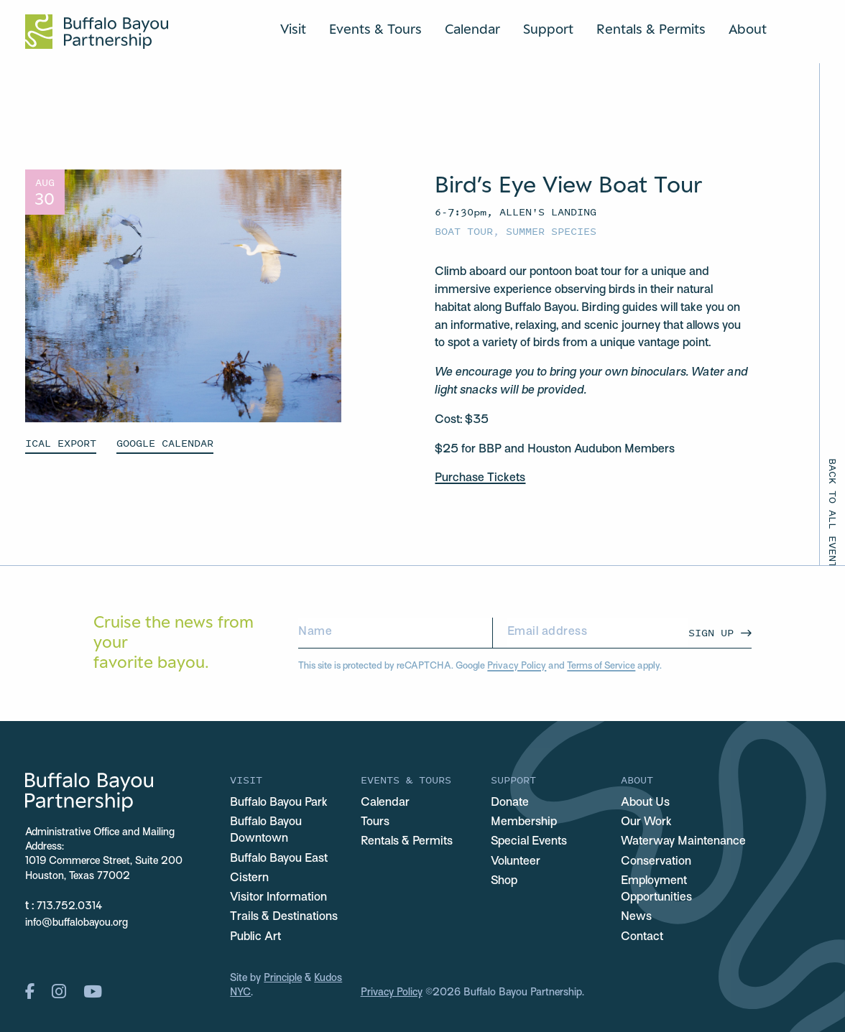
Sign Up (711, 632)
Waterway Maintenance (683, 841)
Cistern (249, 878)
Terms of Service (601, 666)
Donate (510, 803)
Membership (524, 822)
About (748, 29)
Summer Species (551, 230)
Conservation (656, 862)
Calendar (472, 29)
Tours (375, 822)
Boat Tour (464, 230)
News (636, 917)
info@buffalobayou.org (76, 923)
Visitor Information (278, 897)
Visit (293, 29)
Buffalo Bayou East (279, 859)
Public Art (255, 937)
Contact (642, 937)
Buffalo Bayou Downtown (266, 831)
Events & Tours (375, 29)
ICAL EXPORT (60, 442)
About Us (645, 803)
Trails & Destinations (284, 917)
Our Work (646, 822)
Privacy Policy (516, 666)
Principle (283, 978)
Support (548, 29)
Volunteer (515, 862)
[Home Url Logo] (96, 31)
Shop (504, 881)
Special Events (529, 841)
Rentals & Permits (651, 29)
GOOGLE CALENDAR (164, 442)
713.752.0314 (69, 906)
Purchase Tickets (480, 478)
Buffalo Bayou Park (279, 803)
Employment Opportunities (656, 889)
